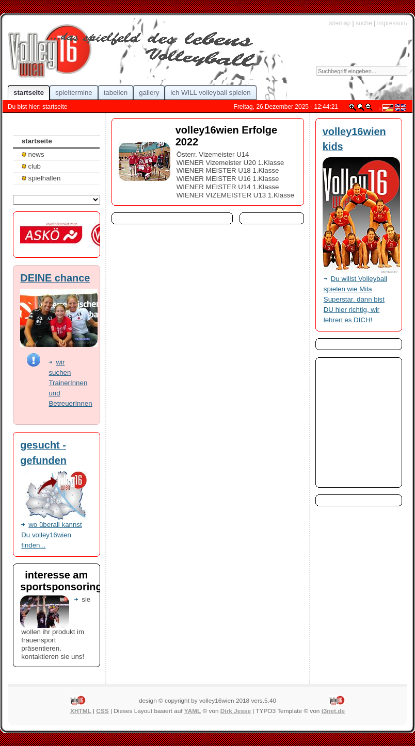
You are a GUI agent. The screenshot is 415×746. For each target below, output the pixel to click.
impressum (392, 23)
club (31, 166)
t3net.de (333, 711)
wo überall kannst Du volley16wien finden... (51, 535)
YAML (192, 711)
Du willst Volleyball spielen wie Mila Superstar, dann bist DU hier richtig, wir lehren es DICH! (355, 299)
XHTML (80, 711)
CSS (102, 711)
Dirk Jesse (235, 711)
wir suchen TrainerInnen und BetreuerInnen (70, 382)
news (33, 154)
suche (364, 23)
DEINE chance (55, 278)
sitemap (339, 23)
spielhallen (41, 178)
